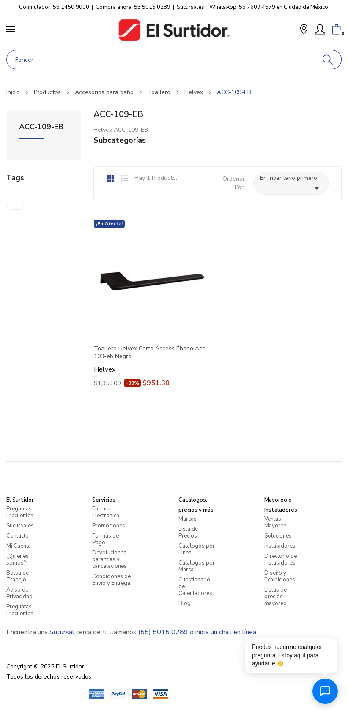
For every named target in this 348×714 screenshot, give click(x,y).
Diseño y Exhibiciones (279, 576)
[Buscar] (328, 59)
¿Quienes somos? (17, 559)
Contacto (17, 536)
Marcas (187, 519)
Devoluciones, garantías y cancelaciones (110, 559)
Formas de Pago (105, 539)
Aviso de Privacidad (19, 593)
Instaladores (280, 546)
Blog (184, 603)
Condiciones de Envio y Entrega (111, 580)
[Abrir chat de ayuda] (325, 691)
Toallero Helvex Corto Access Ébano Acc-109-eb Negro (151, 352)
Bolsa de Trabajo (17, 576)
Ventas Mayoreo (275, 522)
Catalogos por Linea (196, 549)
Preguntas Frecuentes (19, 512)
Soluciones (278, 536)
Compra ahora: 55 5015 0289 (133, 7)
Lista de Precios (188, 532)
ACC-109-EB (41, 127)
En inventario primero (291, 183)
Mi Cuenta (18, 546)
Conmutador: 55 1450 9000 (54, 7)
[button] (304, 30)
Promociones (108, 525)
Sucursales (190, 7)
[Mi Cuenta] (320, 29)
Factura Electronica (105, 512)
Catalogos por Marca (196, 566)
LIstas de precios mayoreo (275, 596)
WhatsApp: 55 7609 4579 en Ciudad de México (268, 7)
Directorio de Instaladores (280, 559)
